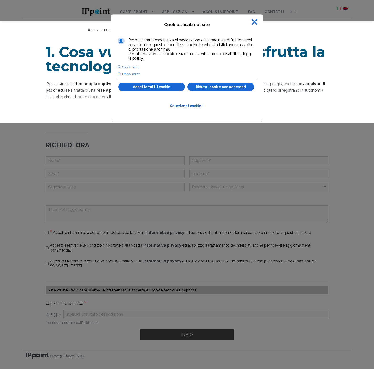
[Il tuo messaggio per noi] (187, 214)
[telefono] (258, 174)
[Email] (115, 174)
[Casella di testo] (187, 290)
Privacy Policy (73, 356)
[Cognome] (258, 160)
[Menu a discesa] (258, 187)
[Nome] (115, 160)
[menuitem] (95, 11)
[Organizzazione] (115, 187)
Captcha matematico (66, 304)
